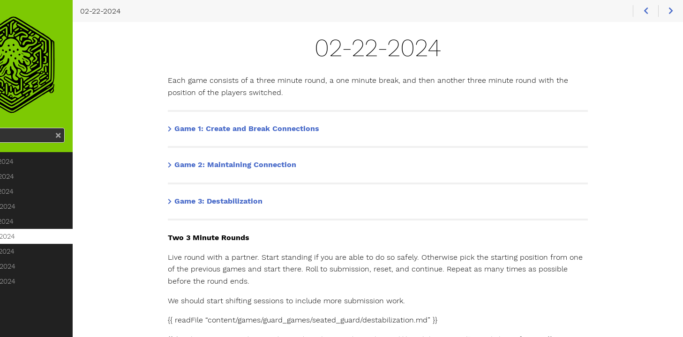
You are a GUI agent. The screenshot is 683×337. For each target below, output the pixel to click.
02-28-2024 (49, 282)
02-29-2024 (49, 297)
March (33, 312)
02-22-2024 (48, 252)
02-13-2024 (48, 177)
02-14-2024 (48, 192)
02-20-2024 (49, 222)
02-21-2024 (48, 237)
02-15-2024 (48, 207)
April (30, 327)
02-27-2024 (48, 267)
